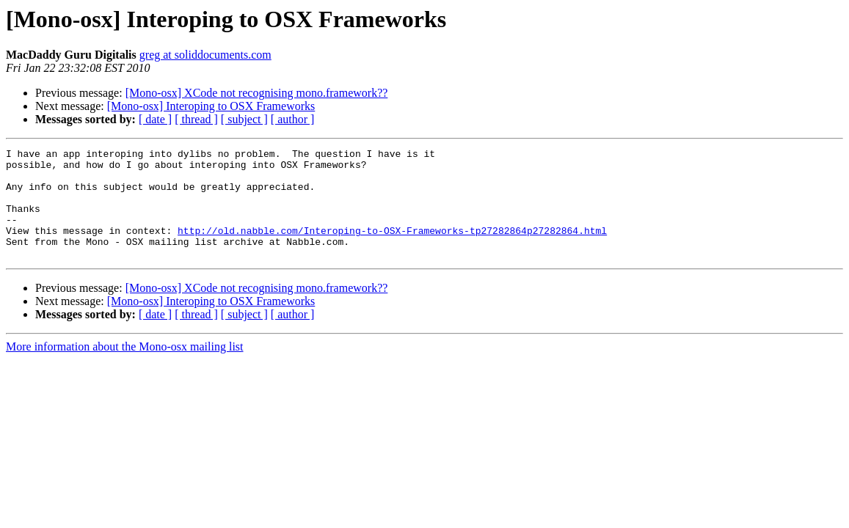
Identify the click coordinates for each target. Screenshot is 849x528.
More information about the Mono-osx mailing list (125, 368)
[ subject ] (244, 119)
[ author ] (293, 119)
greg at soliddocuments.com (205, 54)
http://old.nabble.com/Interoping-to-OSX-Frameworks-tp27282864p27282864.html (392, 247)
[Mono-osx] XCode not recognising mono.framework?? (256, 93)
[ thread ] (196, 119)
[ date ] (155, 119)
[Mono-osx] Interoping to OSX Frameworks (211, 106)
